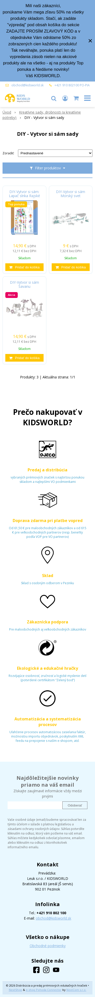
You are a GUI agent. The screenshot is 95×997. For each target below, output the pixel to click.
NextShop (15, 990)
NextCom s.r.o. (76, 990)
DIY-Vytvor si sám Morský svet (70, 194)
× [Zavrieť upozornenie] (90, 40)
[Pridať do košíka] (24, 267)
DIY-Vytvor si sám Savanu (24, 284)
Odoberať (75, 805)
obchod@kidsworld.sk (27, 85)
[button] (53, 98)
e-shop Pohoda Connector (44, 990)
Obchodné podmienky (48, 945)
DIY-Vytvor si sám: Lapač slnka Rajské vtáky (24, 196)
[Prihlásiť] (65, 98)
